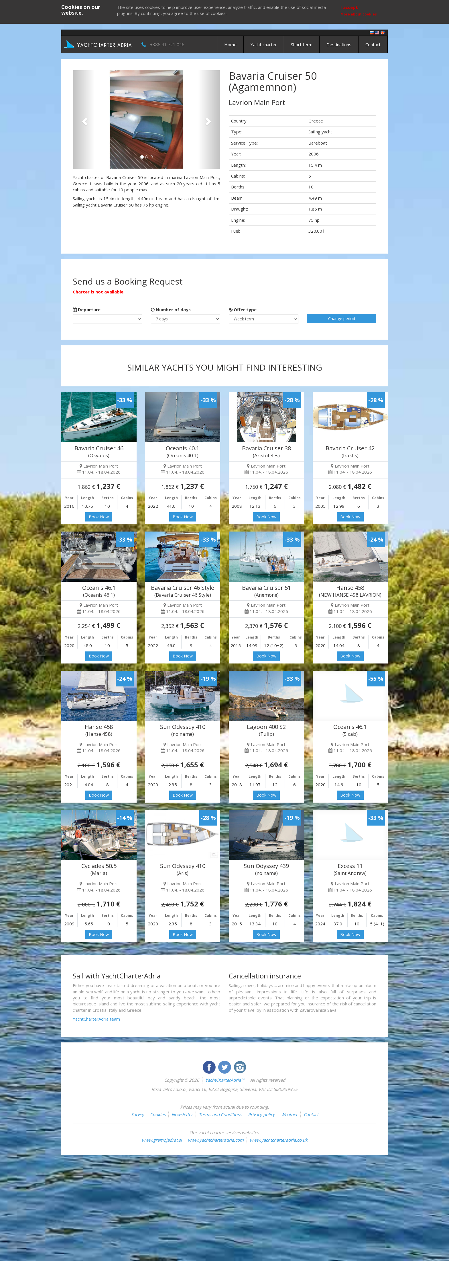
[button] (84, 119)
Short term (301, 44)
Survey (137, 1114)
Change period (341, 318)
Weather (289, 1114)
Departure (87, 309)
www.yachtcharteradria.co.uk (279, 1140)
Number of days (171, 309)
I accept (349, 7)
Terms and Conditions (220, 1114)
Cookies (158, 1114)
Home (230, 44)
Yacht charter (264, 44)
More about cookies (358, 14)
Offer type (243, 309)
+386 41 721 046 (167, 44)
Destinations (338, 44)
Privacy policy (261, 1114)
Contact (373, 44)
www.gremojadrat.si (162, 1140)
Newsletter (182, 1114)
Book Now (99, 516)
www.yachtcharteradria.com (216, 1140)
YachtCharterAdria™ (224, 1080)
